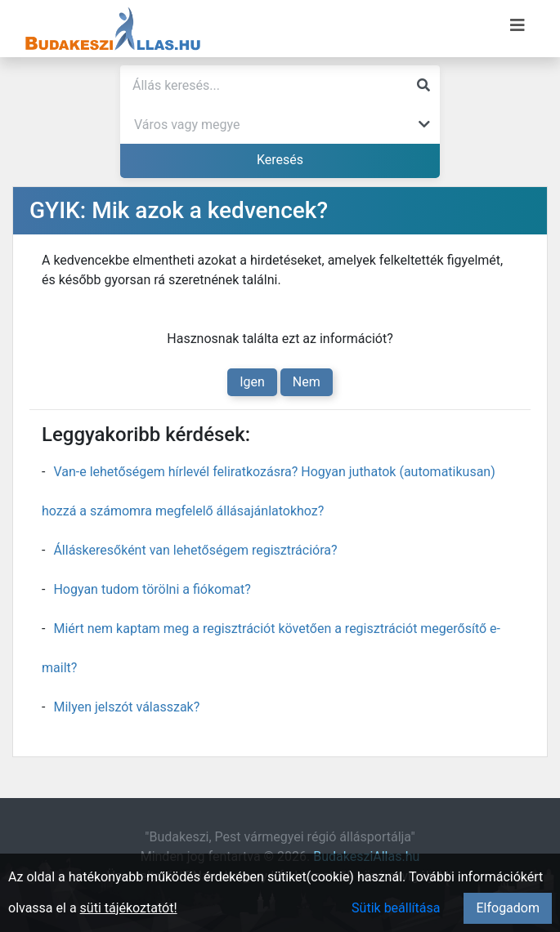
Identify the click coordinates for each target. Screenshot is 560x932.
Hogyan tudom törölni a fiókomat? (151, 589)
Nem (306, 382)
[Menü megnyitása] (517, 25)
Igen (252, 382)
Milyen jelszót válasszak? (126, 707)
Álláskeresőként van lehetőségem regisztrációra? (195, 550)
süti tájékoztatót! (128, 908)
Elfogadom (508, 908)
